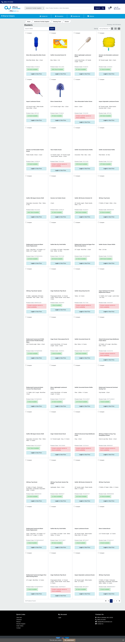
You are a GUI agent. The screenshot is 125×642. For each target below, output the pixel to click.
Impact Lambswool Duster (33, 101)
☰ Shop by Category (8, 16)
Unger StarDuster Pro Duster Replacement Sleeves (106, 291)
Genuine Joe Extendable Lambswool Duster (108, 55)
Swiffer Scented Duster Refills (107, 149)
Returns (18, 621)
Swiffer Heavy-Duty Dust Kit (82, 291)
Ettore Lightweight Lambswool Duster (83, 55)
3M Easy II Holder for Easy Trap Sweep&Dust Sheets (107, 434)
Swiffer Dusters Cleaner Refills (107, 244)
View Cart (19, 617)
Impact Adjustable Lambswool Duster (109, 101)
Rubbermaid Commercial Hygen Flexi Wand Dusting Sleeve (85, 245)
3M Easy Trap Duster (104, 198)
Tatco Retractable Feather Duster (83, 101)
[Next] (116, 601)
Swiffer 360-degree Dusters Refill (35, 198)
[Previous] (108, 601)
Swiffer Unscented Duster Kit (58, 55)
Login (59, 617)
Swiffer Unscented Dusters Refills (84, 149)
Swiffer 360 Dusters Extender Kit (83, 198)
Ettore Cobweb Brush (56, 101)
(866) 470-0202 (7, 2)
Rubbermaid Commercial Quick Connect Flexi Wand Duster (34, 388)
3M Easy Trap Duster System (34, 291)
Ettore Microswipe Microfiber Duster (36, 55)
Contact (18, 628)
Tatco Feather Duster (56, 149)
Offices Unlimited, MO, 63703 (104, 617)
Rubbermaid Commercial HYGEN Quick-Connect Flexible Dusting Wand (35, 340)
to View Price (36, 74)
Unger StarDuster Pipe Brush (58, 291)
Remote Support (20, 623)
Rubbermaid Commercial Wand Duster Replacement (34, 245)
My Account (117, 8)
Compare (29, 33)
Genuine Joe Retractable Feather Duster (35, 150)
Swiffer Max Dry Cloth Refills (58, 244)
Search (52, 28)
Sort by (96, 28)
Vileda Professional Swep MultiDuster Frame (85, 434)
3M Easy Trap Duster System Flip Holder (59, 482)
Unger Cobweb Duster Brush (58, 434)
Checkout (19, 619)
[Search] (69, 8)
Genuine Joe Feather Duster (58, 198)
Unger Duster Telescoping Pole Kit (60, 339)
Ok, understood (69, 640)
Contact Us (99, 623)
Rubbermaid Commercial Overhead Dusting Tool (108, 388)
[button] (109, 8)
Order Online (19, 626)
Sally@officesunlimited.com (103, 621)
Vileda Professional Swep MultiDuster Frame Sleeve (109, 339)
